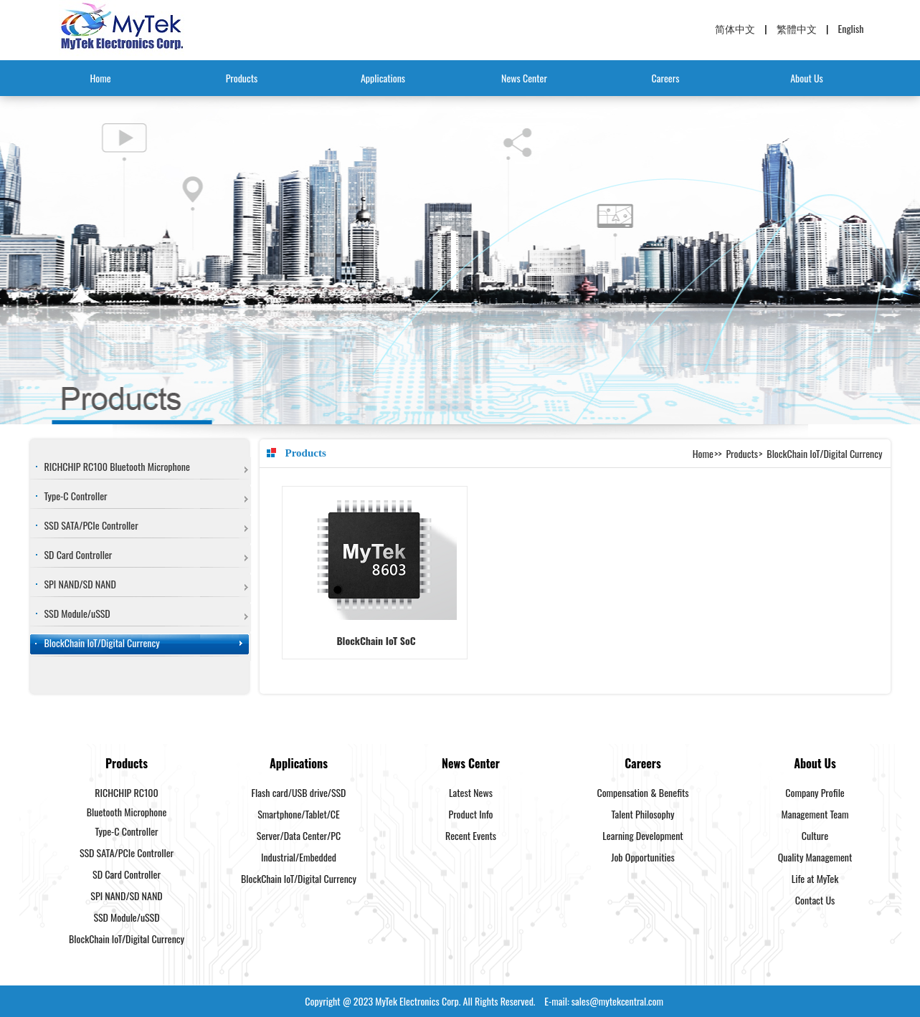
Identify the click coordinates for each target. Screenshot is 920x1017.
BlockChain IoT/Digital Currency (102, 642)
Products (242, 77)
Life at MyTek (815, 878)
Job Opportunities (643, 856)
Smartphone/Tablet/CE (298, 813)
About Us (806, 77)
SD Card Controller (78, 554)
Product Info (471, 813)
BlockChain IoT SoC (375, 640)
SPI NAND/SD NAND (80, 583)
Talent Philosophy (643, 813)
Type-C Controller (76, 495)
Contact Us (815, 899)
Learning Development (642, 835)
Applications (383, 77)
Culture (815, 835)
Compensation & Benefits (642, 792)
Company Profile (815, 792)
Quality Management (815, 856)
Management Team (815, 813)
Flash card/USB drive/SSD (299, 792)
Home (100, 77)
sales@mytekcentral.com (617, 1000)
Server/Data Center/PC (299, 835)
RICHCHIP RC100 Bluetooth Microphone (117, 466)
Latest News (471, 792)
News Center (524, 77)
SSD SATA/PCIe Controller (91, 525)
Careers (666, 77)
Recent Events (470, 835)
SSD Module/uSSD (77, 613)
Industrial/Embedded (298, 856)
